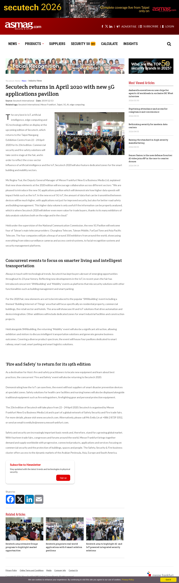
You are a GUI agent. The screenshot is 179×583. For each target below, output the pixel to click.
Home (17, 81)
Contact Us (73, 570)
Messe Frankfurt (48, 104)
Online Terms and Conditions (31, 570)
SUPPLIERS (57, 44)
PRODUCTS (34, 44)
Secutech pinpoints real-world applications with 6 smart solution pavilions (64, 547)
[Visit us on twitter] (106, 26)
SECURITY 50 (80, 44)
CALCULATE (109, 44)
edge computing (77, 104)
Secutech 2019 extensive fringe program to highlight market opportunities (22, 547)
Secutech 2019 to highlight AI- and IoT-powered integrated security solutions (104, 547)
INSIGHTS (130, 44)
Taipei (59, 104)
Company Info (60, 570)
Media (48, 570)
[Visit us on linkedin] (111, 26)
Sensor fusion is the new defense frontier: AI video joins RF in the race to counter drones (151, 158)
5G (64, 104)
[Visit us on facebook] (102, 26)
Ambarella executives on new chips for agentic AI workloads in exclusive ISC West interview (151, 93)
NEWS (13, 44)
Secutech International (29, 104)
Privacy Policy (11, 570)
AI (68, 104)
